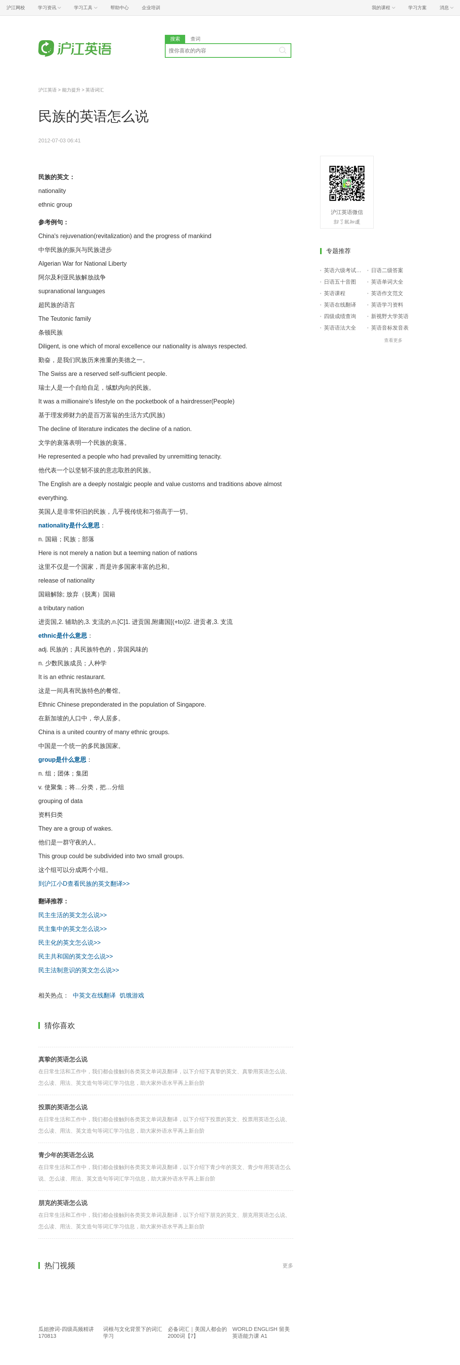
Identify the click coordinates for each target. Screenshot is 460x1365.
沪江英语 (47, 90)
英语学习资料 (387, 305)
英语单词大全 (387, 282)
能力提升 (71, 90)
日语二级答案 (387, 270)
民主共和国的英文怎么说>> (75, 956)
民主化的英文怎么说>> (69, 942)
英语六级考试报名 (344, 270)
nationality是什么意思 (69, 525)
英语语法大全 (340, 328)
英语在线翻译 (340, 305)
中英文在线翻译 (94, 995)
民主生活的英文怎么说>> (72, 915)
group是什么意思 (62, 759)
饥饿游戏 (132, 995)
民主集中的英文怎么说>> (72, 929)
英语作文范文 (387, 293)
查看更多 (393, 340)
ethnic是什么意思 (62, 635)
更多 (288, 1265)
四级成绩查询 (340, 316)
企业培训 (151, 7)
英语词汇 (94, 90)
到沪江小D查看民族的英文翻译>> (84, 883)
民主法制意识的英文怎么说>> (78, 970)
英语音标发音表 (390, 328)
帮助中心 (119, 7)
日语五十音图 (340, 282)
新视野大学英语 (390, 316)
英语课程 (334, 293)
